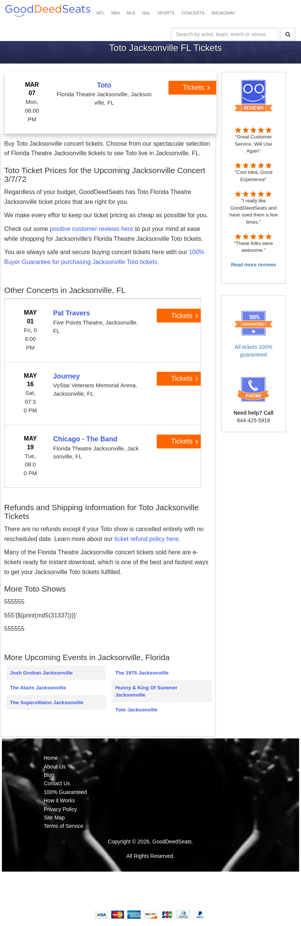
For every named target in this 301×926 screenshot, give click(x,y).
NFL (101, 13)
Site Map (54, 818)
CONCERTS (193, 13)
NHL (146, 13)
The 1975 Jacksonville (141, 673)
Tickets (197, 87)
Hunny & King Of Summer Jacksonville (146, 691)
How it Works (59, 800)
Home (51, 758)
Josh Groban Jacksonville (41, 673)
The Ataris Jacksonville (38, 688)
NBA (115, 13)
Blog (49, 775)
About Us (55, 767)
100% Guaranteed (65, 792)
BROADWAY (223, 13)
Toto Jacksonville (136, 710)
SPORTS (165, 13)
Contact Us (57, 783)
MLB (131, 13)
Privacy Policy (60, 809)
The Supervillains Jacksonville (46, 702)
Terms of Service (63, 826)
